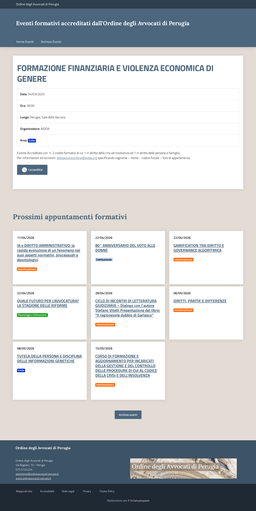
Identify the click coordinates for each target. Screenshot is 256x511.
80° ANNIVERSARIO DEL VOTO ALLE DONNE (125, 248)
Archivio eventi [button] (128, 415)
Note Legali (68, 491)
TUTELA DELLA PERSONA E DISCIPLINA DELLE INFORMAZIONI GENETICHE (49, 358)
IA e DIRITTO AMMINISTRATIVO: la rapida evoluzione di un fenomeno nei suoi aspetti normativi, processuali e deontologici (48, 253)
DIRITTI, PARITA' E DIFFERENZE (200, 301)
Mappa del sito (24, 491)
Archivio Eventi (51, 41)
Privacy (87, 491)
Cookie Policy (107, 491)
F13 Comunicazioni (138, 501)
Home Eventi (25, 41)
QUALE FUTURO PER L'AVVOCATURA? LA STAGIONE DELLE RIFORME (48, 303)
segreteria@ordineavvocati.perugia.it (37, 474)
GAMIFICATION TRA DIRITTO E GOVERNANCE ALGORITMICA (199, 248)
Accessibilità (47, 491)
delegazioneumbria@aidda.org (77, 157)
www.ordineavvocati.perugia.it (33, 478)
